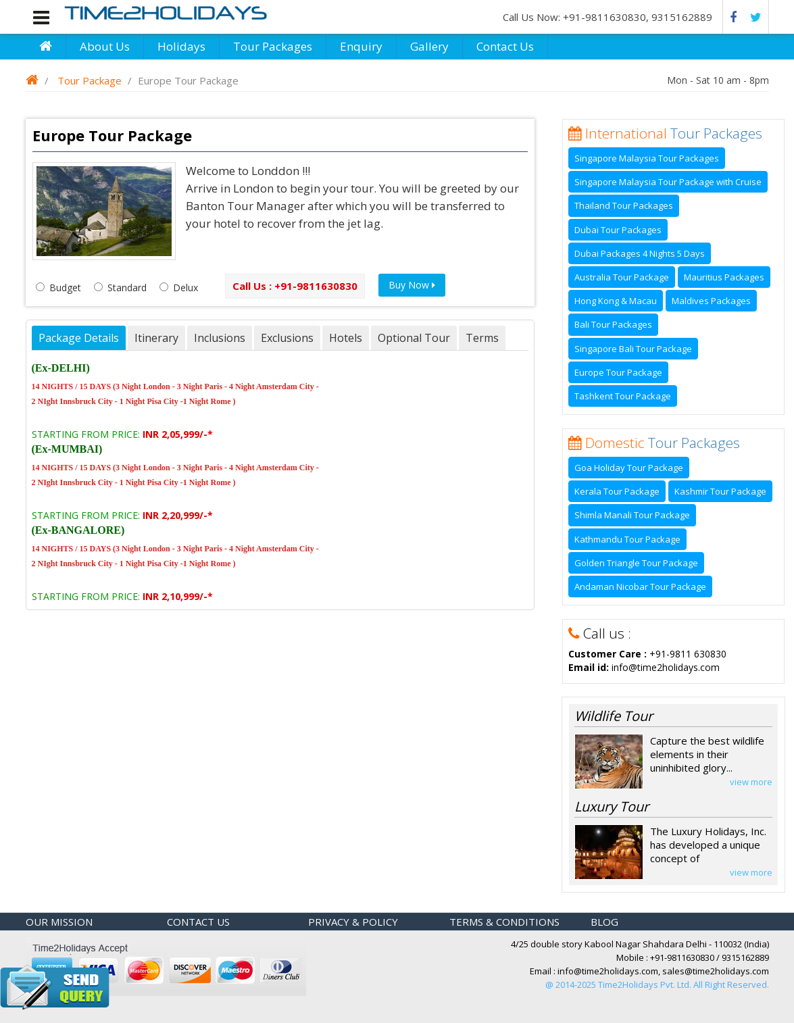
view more (751, 782)
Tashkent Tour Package (622, 396)
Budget (58, 287)
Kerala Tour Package (617, 491)
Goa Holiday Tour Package (628, 467)
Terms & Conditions (504, 921)
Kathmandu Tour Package (627, 539)
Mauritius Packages (724, 277)
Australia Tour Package (621, 277)
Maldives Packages (711, 301)
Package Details (79, 337)
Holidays (181, 46)
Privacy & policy (353, 921)
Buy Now (412, 284)
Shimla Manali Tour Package (632, 515)
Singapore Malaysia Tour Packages (646, 158)
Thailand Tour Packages (623, 205)
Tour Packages (272, 46)
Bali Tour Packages (613, 324)
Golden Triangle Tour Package (636, 563)
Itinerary (156, 337)
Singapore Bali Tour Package (633, 349)
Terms (482, 337)
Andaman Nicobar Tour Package (640, 586)
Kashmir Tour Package (720, 491)
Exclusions (287, 337)
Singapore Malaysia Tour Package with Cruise (668, 182)
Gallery (429, 46)
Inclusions (219, 337)
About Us (105, 46)
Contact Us (505, 46)
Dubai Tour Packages (618, 230)
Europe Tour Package (618, 372)
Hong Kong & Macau (615, 301)
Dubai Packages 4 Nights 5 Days (639, 253)
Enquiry (361, 46)
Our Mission (59, 921)
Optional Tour (414, 337)
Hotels (345, 337)
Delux (178, 287)
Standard (120, 287)
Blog (604, 921)
